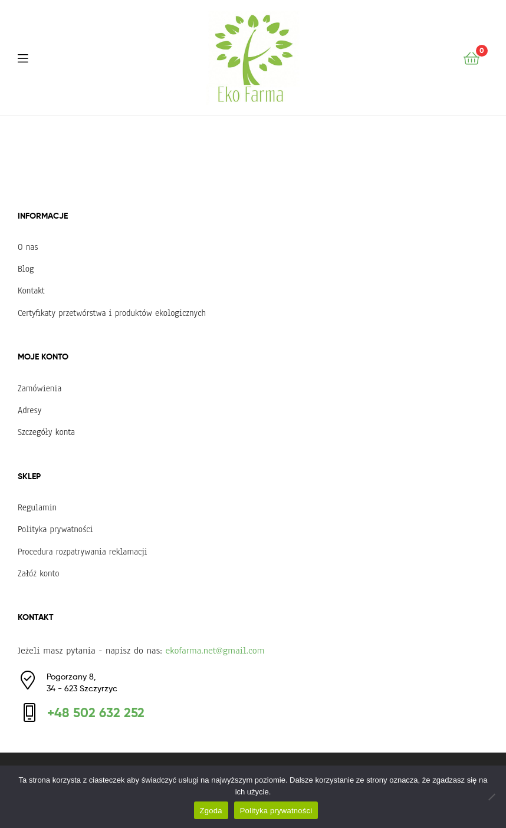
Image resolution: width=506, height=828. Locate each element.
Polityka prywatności (55, 529)
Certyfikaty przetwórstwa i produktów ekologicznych (112, 313)
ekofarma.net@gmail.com (214, 650)
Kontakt (31, 290)
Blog (26, 269)
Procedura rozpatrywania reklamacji (82, 552)
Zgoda (211, 810)
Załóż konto (39, 573)
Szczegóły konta (46, 432)
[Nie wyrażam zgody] (491, 797)
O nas (28, 247)
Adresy (29, 410)
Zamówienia (39, 388)
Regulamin (37, 507)
